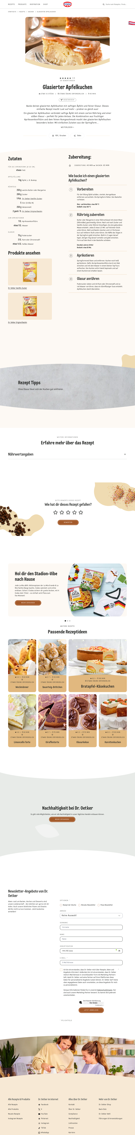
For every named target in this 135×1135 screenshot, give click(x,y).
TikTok (43, 1128)
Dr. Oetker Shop (105, 1105)
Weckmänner (22, 665)
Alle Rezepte (13, 1105)
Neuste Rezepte (14, 1114)
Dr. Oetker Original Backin (32, 211)
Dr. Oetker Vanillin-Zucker (32, 199)
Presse (71, 1128)
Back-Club (103, 1109)
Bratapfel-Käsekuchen (98, 665)
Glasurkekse (83, 720)
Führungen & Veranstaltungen (110, 1119)
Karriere (72, 1133)
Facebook (44, 1105)
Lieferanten (73, 1123)
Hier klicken (93, 1003)
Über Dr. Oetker (75, 1109)
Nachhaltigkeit (74, 1119)
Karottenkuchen (113, 720)
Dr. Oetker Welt (105, 1114)
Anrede (63, 911)
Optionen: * (65, 900)
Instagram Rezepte (15, 1119)
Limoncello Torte (22, 720)
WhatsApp (45, 1133)
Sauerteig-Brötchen (52, 665)
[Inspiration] (36, 4)
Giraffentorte (52, 720)
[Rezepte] (13, 4)
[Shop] (47, 4)
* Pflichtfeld (66, 1020)
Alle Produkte (13, 1109)
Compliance (73, 1114)
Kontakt (72, 1105)
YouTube (44, 1114)
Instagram (45, 1123)
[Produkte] (24, 4)
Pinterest (44, 1119)
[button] (67, 74)
